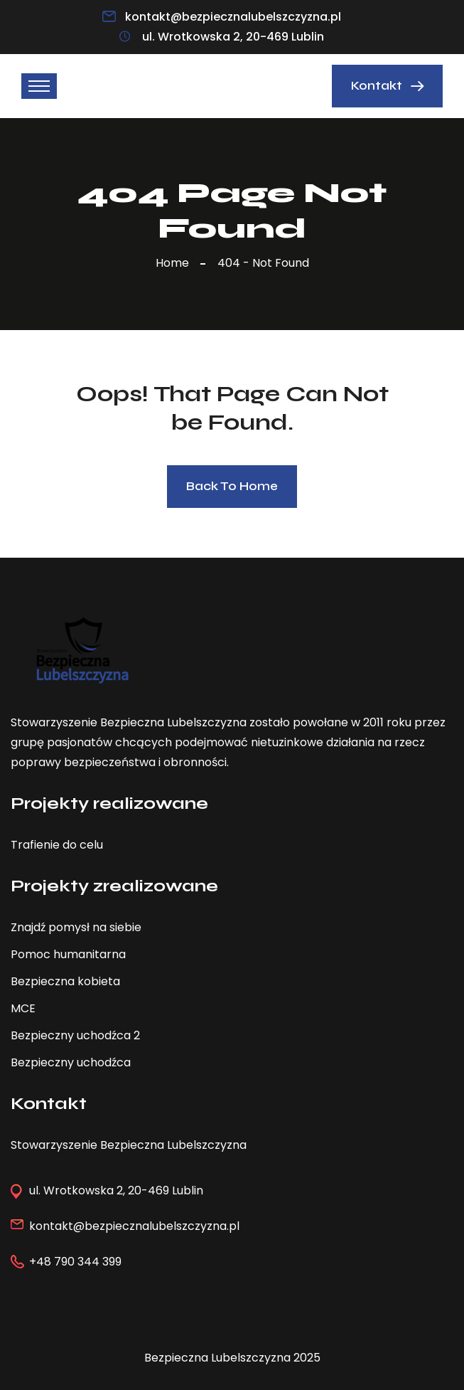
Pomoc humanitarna (68, 954)
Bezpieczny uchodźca (71, 1062)
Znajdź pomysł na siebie (76, 927)
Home (175, 263)
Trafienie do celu (57, 845)
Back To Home (232, 486)
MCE (23, 1008)
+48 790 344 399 (75, 1261)
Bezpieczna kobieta (65, 981)
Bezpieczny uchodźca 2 (75, 1035)
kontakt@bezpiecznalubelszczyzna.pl (233, 17)
